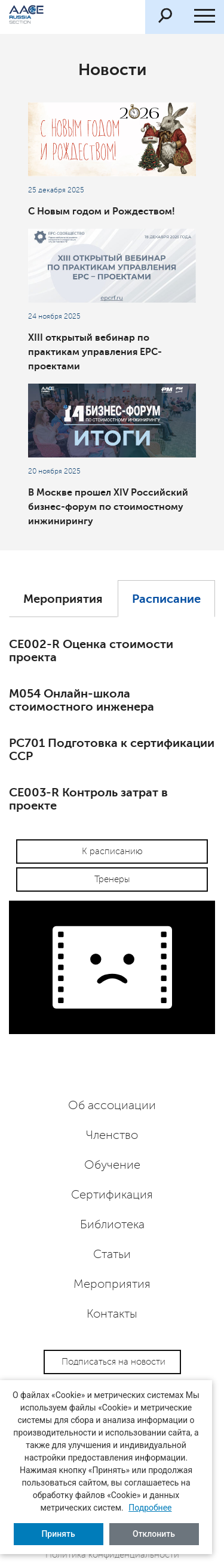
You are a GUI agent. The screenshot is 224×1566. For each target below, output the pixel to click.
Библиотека (112, 1225)
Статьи (112, 1254)
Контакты (112, 1314)
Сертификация (112, 1195)
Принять (58, 1534)
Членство (112, 1135)
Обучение (112, 1165)
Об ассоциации (112, 1106)
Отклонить (154, 1534)
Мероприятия (63, 599)
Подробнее (149, 1507)
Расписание (166, 599)
